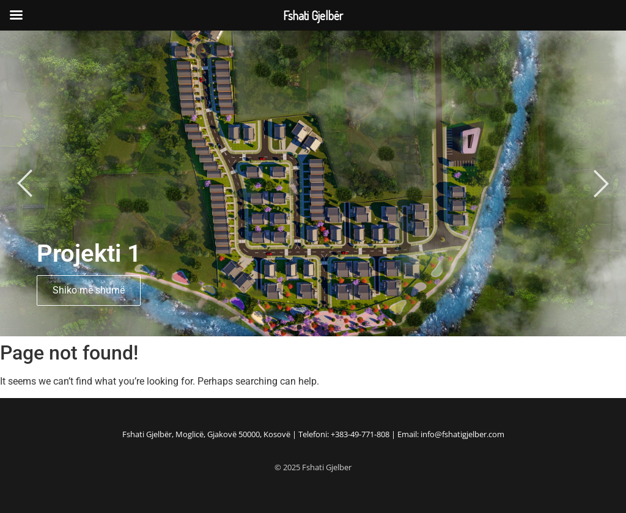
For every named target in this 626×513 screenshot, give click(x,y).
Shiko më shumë (89, 290)
